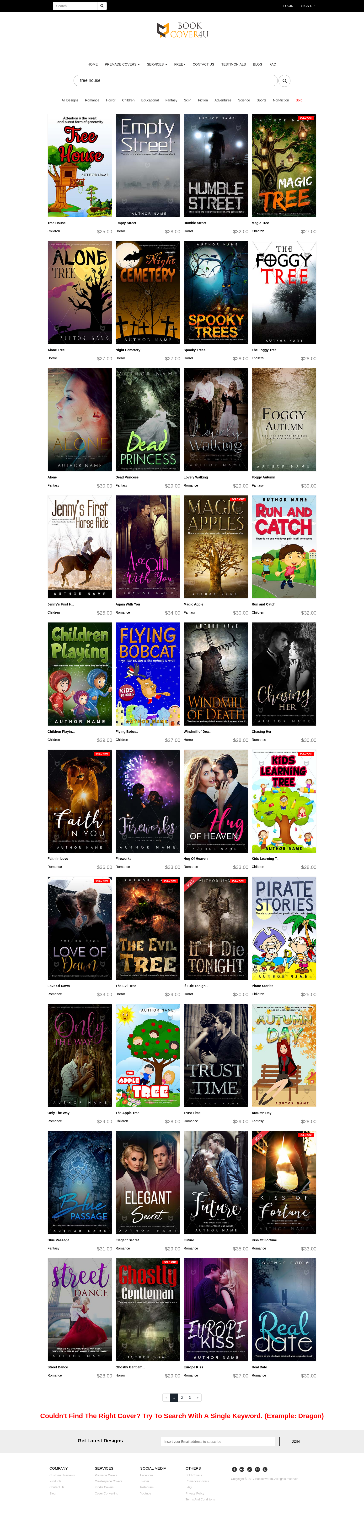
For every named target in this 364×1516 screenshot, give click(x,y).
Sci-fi (187, 100)
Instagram (147, 1487)
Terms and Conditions (200, 1499)
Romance (92, 100)
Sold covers (194, 1475)
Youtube (145, 1493)
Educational (150, 100)
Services (157, 64)
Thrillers (258, 358)
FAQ (272, 64)
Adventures (222, 100)
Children (128, 100)
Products (55, 1481)
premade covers (122, 64)
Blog (257, 64)
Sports (261, 100)
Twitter (144, 1481)
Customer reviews (62, 1475)
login (288, 6)
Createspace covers (108, 1481)
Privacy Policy (195, 1493)
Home (93, 64)
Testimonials (233, 64)
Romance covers (197, 1481)
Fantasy (171, 100)
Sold (299, 100)
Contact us (203, 64)
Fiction (203, 100)
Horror (111, 100)
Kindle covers (104, 1487)
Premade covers (106, 1475)
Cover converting (106, 1493)
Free (180, 64)
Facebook (146, 1475)
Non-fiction (281, 100)
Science (244, 100)
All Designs (70, 100)
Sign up (308, 6)
